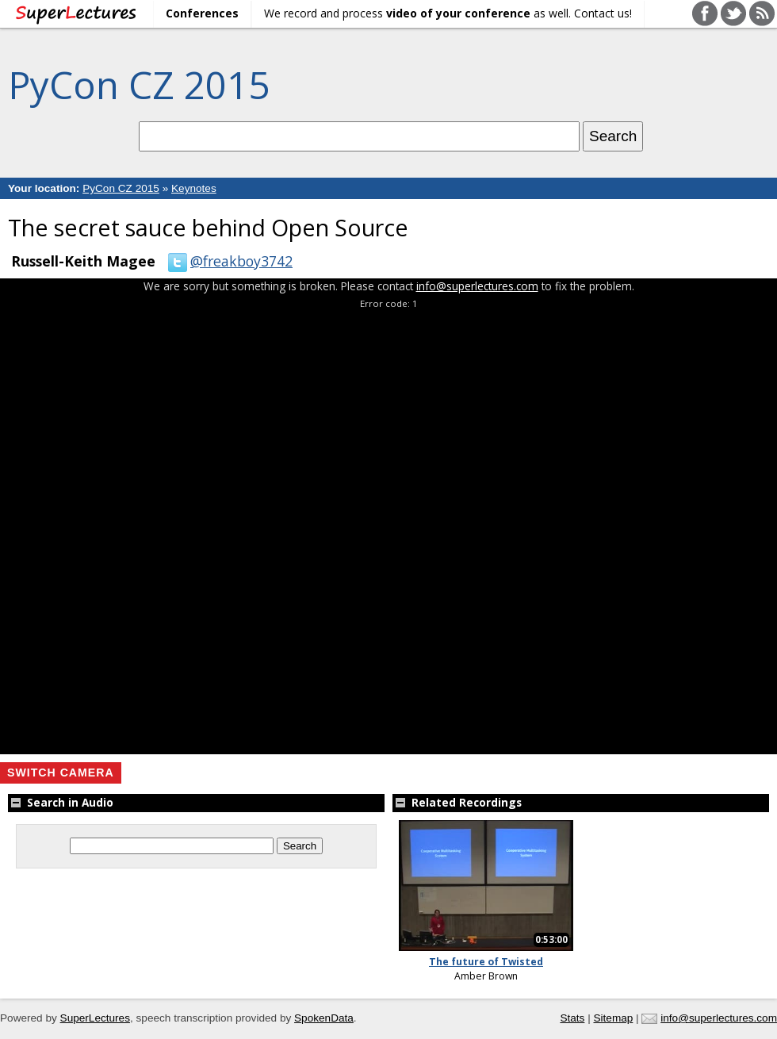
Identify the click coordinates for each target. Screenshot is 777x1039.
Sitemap (613, 1018)
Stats (572, 1018)
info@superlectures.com (477, 285)
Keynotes (193, 188)
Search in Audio (60, 802)
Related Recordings (457, 802)
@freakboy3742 (227, 260)
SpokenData (324, 1018)
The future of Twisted (486, 961)
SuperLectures (95, 1018)
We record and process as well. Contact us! (448, 13)
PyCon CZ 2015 (139, 84)
